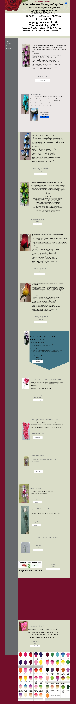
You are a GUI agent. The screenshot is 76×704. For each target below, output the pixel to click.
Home (7, 41)
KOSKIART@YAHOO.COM (30, 31)
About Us (8, 43)
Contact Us (8, 46)
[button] (66, 3)
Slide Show (9, 48)
